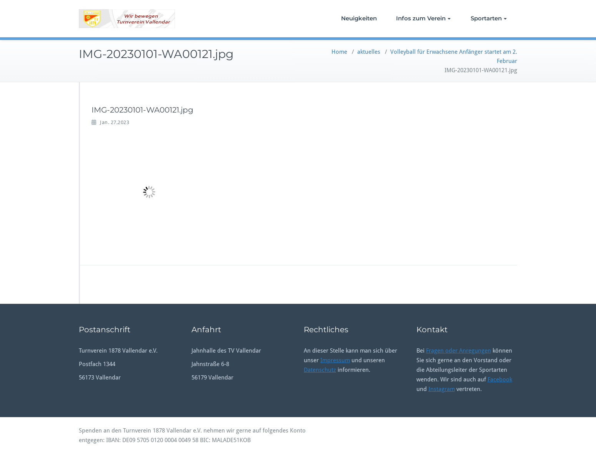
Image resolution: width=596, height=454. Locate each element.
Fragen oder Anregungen (458, 350)
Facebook (500, 379)
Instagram (441, 389)
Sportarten (489, 18)
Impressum (335, 360)
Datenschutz (320, 369)
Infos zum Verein (423, 18)
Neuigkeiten (359, 18)
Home (339, 51)
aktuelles (368, 51)
